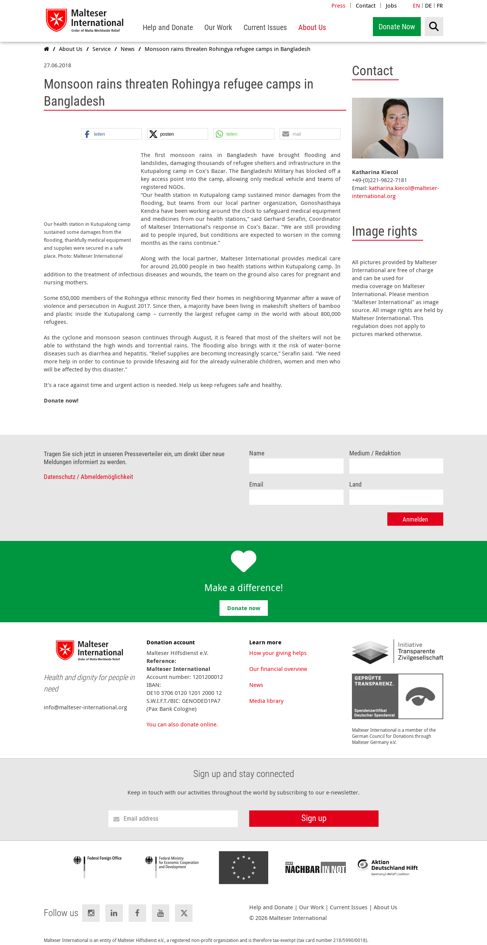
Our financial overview (278, 660)
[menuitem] (168, 27)
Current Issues (349, 899)
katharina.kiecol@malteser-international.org (395, 192)
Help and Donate (271, 899)
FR (440, 5)
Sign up (313, 810)
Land (355, 476)
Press (338, 5)
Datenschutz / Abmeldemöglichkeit (88, 469)
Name (256, 445)
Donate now (243, 600)
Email (256, 476)
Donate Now (397, 26)
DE (428, 5)
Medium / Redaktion (375, 445)
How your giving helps (278, 644)
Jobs (391, 5)
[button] (111, 134)
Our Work (311, 899)
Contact (366, 5)
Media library (266, 692)
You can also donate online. (182, 716)
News (256, 676)
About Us (385, 899)
